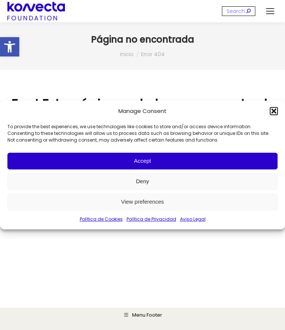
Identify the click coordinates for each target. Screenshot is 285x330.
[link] (9, 46)
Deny (142, 181)
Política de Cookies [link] (101, 219)
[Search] (238, 11)
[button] (274, 111)
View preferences (142, 201)
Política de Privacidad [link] (151, 219)
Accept (142, 161)
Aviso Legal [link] (193, 219)
